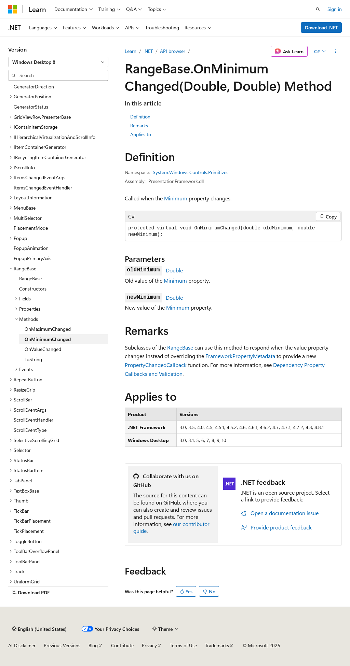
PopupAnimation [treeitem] (31, 248)
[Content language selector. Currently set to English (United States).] (39, 628)
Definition (140, 116)
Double (174, 270)
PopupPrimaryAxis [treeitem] (32, 258)
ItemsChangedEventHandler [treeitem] (43, 187)
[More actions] (336, 51)
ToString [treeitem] (33, 359)
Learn (130, 51)
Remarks (139, 125)
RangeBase (180, 347)
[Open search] (318, 9)
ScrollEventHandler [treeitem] (33, 419)
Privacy (149, 645)
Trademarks (217, 645)
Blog (93, 645)
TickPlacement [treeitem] (29, 531)
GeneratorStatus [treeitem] (31, 106)
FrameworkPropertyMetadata (240, 355)
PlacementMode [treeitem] (31, 228)
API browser (172, 51)
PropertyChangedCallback (156, 364)
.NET (148, 51)
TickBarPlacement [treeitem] (32, 521)
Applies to (140, 134)
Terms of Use (183, 645)
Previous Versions (62, 645)
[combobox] (58, 62)
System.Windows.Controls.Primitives (190, 172)
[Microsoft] (12, 9)
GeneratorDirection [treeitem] (34, 86)
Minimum (175, 198)
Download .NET (321, 27)
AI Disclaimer (22, 645)
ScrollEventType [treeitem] (30, 430)
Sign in (334, 9)
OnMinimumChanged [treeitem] (48, 339)
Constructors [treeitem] (32, 288)
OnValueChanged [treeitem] (43, 349)
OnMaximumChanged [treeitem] (48, 329)
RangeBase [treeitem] (30, 278)
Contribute (122, 645)
